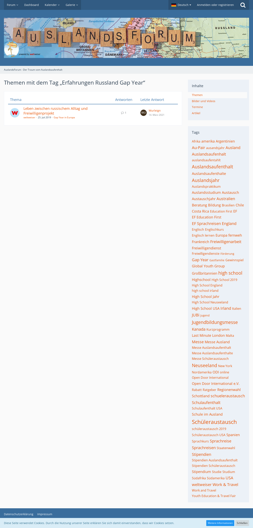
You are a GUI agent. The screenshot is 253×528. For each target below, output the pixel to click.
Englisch (198, 229)
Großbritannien (204, 273)
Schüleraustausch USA (208, 435)
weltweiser (29, 117)
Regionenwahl (229, 389)
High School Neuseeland (210, 302)
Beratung (199, 205)
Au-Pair (198, 147)
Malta (230, 335)
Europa (221, 235)
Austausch (230, 192)
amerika (208, 141)
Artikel (196, 113)
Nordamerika (202, 372)
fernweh (235, 235)
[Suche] (243, 5)
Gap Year (200, 259)
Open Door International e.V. (216, 383)
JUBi (195, 315)
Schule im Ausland (207, 414)
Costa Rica (200, 211)
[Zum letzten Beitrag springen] (143, 113)
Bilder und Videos (203, 101)
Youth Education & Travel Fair (214, 496)
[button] (181, 5)
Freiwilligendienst (206, 248)
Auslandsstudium (206, 192)
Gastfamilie (216, 260)
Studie (216, 472)
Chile (240, 205)
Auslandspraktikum (206, 186)
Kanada (198, 329)
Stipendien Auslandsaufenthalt (215, 460)
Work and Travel (204, 490)
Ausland (233, 147)
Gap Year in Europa (64, 117)
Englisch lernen (203, 235)
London (218, 335)
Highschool (201, 279)
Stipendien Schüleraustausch (213, 466)
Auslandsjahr (205, 180)
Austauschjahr (204, 198)
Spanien (233, 434)
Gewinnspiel (234, 260)
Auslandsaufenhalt (209, 154)
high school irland (205, 290)
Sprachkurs (200, 441)
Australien (226, 198)
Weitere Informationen (220, 523)
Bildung (214, 205)
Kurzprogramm (218, 329)
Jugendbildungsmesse (215, 322)
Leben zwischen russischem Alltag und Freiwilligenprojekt (55, 111)
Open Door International (210, 377)
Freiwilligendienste (205, 253)
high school (230, 273)
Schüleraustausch (214, 421)
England (229, 223)
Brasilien (228, 205)
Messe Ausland (217, 342)
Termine (197, 107)
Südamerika (216, 478)
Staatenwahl (226, 448)
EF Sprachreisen (206, 223)
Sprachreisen (204, 447)
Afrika (196, 141)
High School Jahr (205, 296)
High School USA (205, 308)
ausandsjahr (215, 148)
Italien (236, 308)
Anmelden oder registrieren (215, 5)
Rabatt (197, 390)
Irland (225, 308)
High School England (207, 285)
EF (235, 211)
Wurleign (155, 110)
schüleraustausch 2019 (209, 429)
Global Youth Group (208, 266)
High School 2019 (224, 280)
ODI (216, 372)
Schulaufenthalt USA (207, 408)
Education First (221, 211)
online (224, 372)
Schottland (201, 396)
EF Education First (206, 217)
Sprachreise (220, 441)
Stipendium (201, 471)
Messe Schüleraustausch (210, 358)
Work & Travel (225, 484)
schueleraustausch (228, 395)
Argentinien (225, 141)
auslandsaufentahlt (206, 160)
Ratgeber (209, 390)
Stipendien (201, 454)
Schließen (242, 523)
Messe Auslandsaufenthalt (211, 347)
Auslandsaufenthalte (209, 173)
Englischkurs (214, 229)
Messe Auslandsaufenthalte (212, 353)
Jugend (205, 315)
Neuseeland (204, 365)
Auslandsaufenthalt (212, 166)
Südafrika (199, 478)
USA (229, 477)
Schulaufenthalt (206, 402)
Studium (228, 472)
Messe (198, 341)
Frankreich (200, 241)
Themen (197, 95)
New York (225, 366)
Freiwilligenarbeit (225, 241)
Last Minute (201, 335)
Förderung (227, 254)
